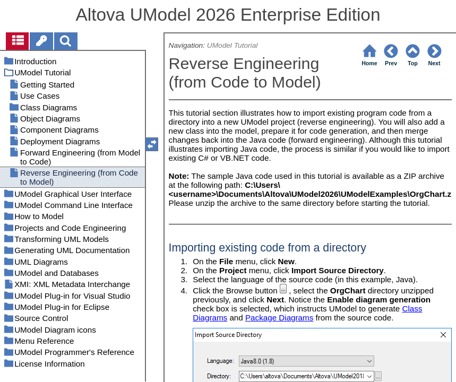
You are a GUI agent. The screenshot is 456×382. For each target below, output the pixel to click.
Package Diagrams (279, 317)
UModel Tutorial (232, 45)
